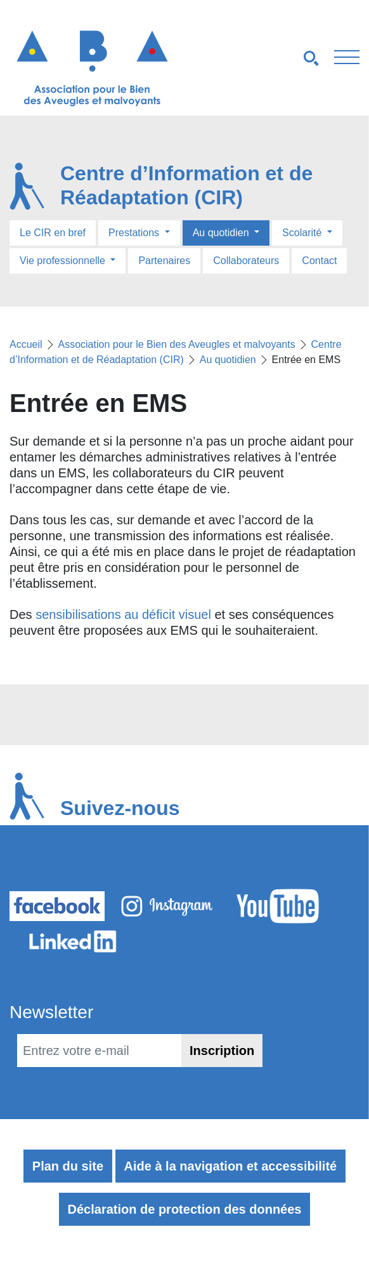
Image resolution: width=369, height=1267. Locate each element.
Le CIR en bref (53, 232)
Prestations (135, 232)
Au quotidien (222, 232)
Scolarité (303, 232)
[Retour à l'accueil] (92, 68)
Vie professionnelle (64, 260)
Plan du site (67, 1166)
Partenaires (164, 260)
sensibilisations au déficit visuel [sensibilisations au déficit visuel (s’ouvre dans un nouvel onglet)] (123, 614)
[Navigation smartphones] (276, 58)
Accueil (26, 344)
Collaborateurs (246, 260)
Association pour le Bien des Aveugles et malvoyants (176, 344)
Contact (319, 260)
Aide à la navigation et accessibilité (230, 1166)
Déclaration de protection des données (185, 1209)
